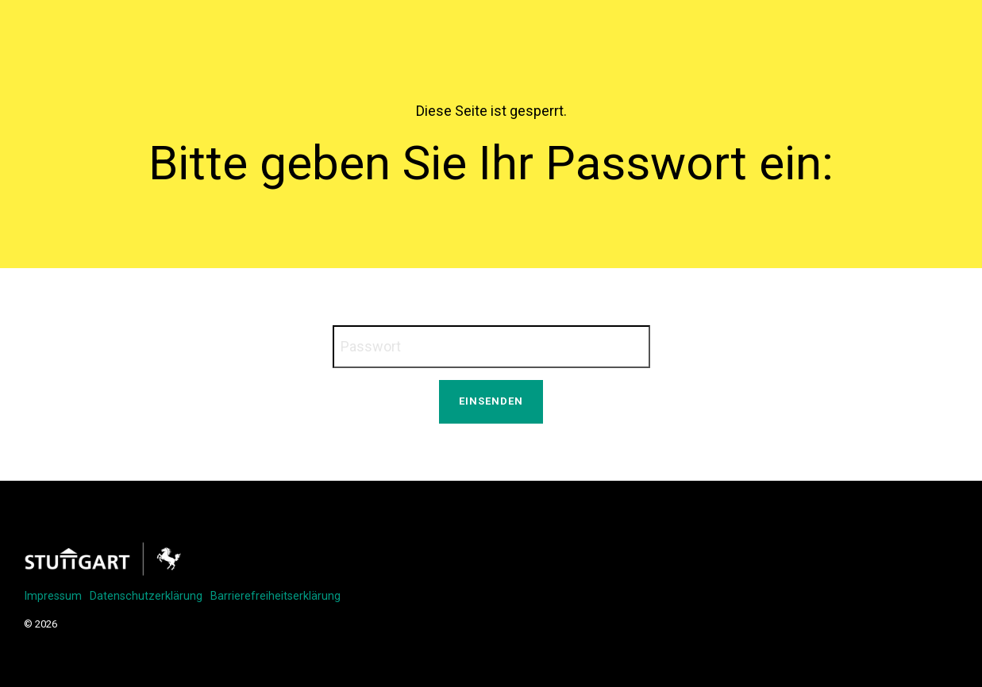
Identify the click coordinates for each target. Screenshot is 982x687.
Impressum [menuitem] (53, 596)
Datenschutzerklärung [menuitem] (146, 596)
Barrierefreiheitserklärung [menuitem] (275, 596)
